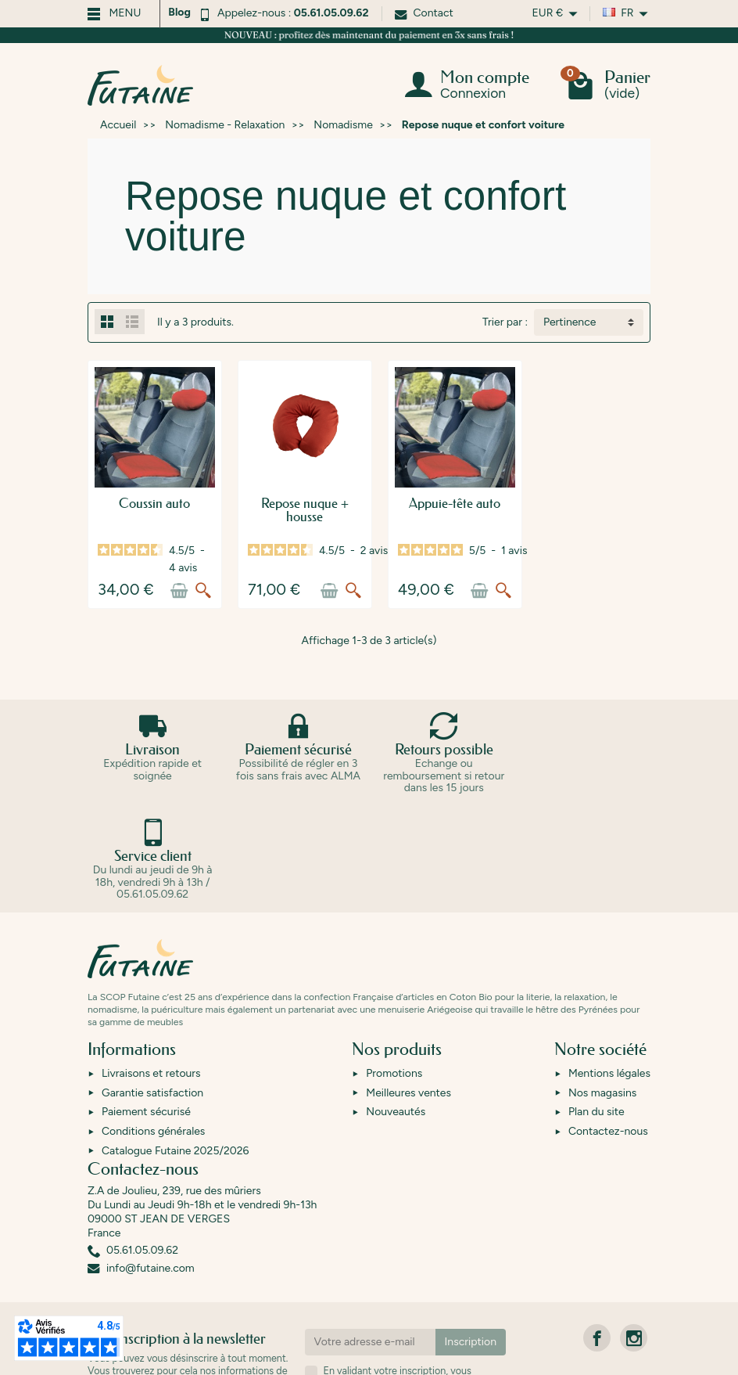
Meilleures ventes (408, 1100)
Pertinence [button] (569, 322)
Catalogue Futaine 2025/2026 (175, 1158)
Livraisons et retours (151, 1081)
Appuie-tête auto (508, 525)
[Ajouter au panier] (200, 612)
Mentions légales (609, 1081)
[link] (597, 1345)
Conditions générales (153, 1139)
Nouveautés (395, 1119)
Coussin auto (165, 525)
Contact (424, 13)
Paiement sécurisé (146, 1119)
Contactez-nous (608, 1139)
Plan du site (596, 1119)
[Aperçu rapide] (224, 612)
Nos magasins (602, 1100)
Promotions (394, 1081)
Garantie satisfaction (152, 1100)
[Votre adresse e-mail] (370, 1350)
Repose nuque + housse (337, 525)
